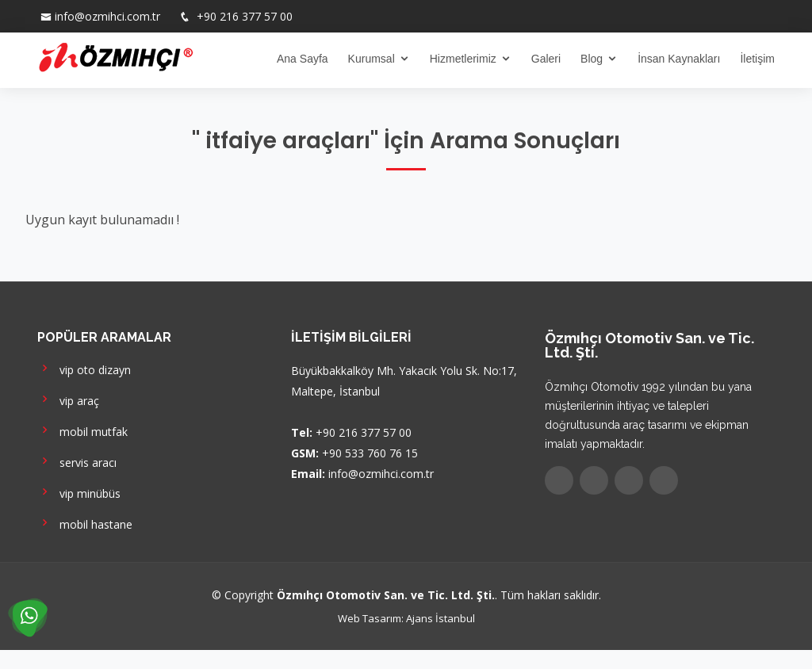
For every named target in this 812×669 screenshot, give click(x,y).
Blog (591, 58)
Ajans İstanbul (440, 618)
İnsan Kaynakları (679, 58)
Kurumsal (371, 58)
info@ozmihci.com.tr (107, 16)
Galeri (546, 58)
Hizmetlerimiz (463, 58)
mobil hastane (84, 522)
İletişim (757, 58)
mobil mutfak (82, 430)
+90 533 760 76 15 (370, 453)
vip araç (68, 399)
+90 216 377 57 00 (243, 16)
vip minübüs (79, 491)
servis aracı (77, 460)
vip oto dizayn (84, 368)
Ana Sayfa (302, 58)
